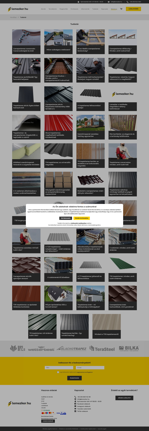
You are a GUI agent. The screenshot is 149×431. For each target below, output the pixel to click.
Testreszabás (66, 218)
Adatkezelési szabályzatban (79, 223)
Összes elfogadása (81, 218)
